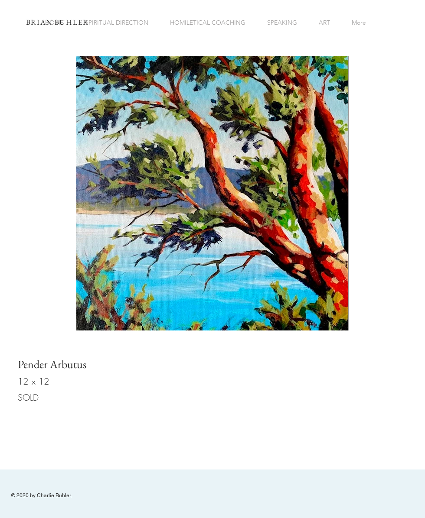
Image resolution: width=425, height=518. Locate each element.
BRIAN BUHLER (57, 22)
